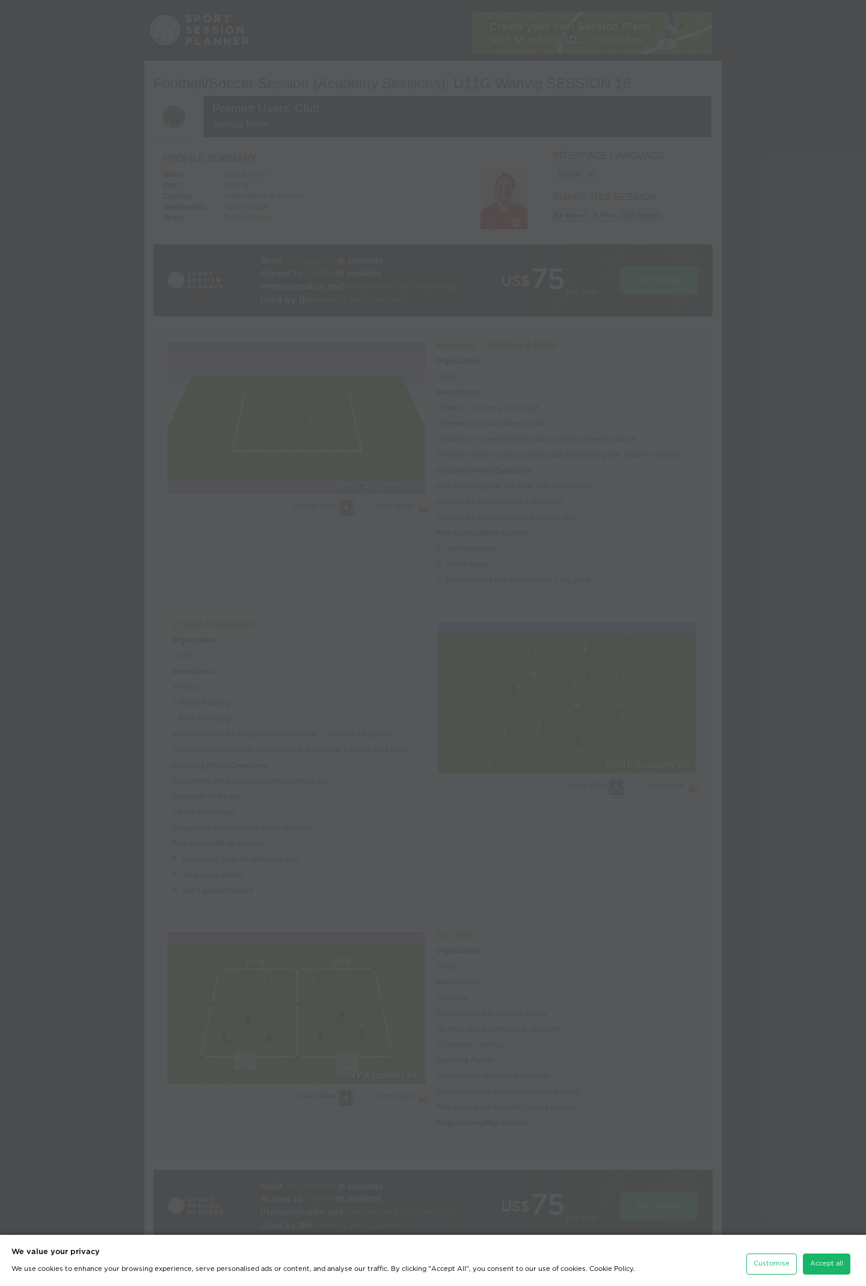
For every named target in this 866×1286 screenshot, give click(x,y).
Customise (772, 1260)
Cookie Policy (611, 1265)
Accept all (826, 1260)
